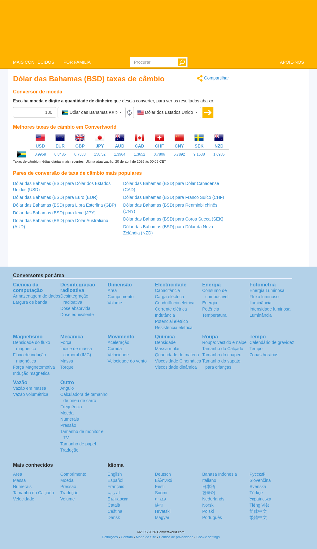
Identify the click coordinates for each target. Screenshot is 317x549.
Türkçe (256, 492)
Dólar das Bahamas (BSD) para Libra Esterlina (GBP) (64, 205)
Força (66, 342)
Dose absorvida (75, 308)
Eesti (159, 486)
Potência (210, 309)
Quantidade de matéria (177, 354)
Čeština (115, 511)
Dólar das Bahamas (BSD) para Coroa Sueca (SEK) (173, 219)
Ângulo (67, 388)
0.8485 (60, 154)
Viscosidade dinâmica (176, 367)
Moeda (67, 412)
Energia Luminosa (267, 290)
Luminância (261, 315)
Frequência (71, 406)
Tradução (69, 450)
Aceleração (118, 342)
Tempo (256, 348)
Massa (66, 360)
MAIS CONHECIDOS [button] (33, 62)
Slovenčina (260, 480)
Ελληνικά (163, 480)
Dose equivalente (77, 314)
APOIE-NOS (292, 62)
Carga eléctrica (169, 296)
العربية (114, 492)
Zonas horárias (264, 354)
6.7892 (179, 154)
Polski (208, 511)
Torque (67, 367)
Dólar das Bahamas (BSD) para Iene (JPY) (54, 212)
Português (212, 517)
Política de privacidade (176, 537)
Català (114, 505)
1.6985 (219, 154)
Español (116, 480)
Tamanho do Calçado (222, 348)
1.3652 (139, 154)
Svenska (258, 486)
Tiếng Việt (259, 505)
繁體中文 (258, 517)
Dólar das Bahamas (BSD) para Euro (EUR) (55, 197)
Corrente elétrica (171, 309)
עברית (160, 498)
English (115, 474)
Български (118, 498)
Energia (209, 302)
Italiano (209, 480)
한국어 (208, 492)
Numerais (69, 419)
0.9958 (40, 154)
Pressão (68, 425)
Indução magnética (31, 373)
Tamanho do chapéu (221, 354)
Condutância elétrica (174, 302)
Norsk (208, 505)
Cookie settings (208, 537)
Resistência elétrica (173, 327)
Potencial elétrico (171, 321)
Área (112, 290)
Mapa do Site (146, 537)
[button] (92, 112)
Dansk (114, 517)
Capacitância (167, 290)
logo (158, 28)
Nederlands (213, 498)
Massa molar (167, 348)
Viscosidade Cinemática (178, 360)
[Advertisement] (271, 167)
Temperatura (214, 315)
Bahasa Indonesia (219, 474)
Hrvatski (163, 511)
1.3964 (119, 154)
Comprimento (121, 296)
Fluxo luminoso (264, 296)
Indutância (165, 315)
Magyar (162, 517)
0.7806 (159, 154)
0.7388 (80, 154)
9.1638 (199, 154)
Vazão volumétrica (30, 394)
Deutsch (163, 474)
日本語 (208, 486)
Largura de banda (30, 302)
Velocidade (118, 354)
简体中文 (258, 511)
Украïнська (260, 498)
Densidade (165, 342)
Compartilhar (213, 78)
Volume (115, 302)
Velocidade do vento (127, 360)
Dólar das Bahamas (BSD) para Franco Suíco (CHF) (173, 197)
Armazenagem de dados (36, 296)
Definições (110, 537)
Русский (258, 474)
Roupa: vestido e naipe (224, 342)
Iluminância (260, 302)
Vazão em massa (29, 388)
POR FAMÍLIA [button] (77, 62)
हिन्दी (159, 505)
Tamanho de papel (78, 443)
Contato (127, 537)
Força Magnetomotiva (34, 367)
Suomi (161, 492)
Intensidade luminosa (270, 309)
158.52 (100, 154)
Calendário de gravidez (272, 342)
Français (116, 486)
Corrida (115, 348)
